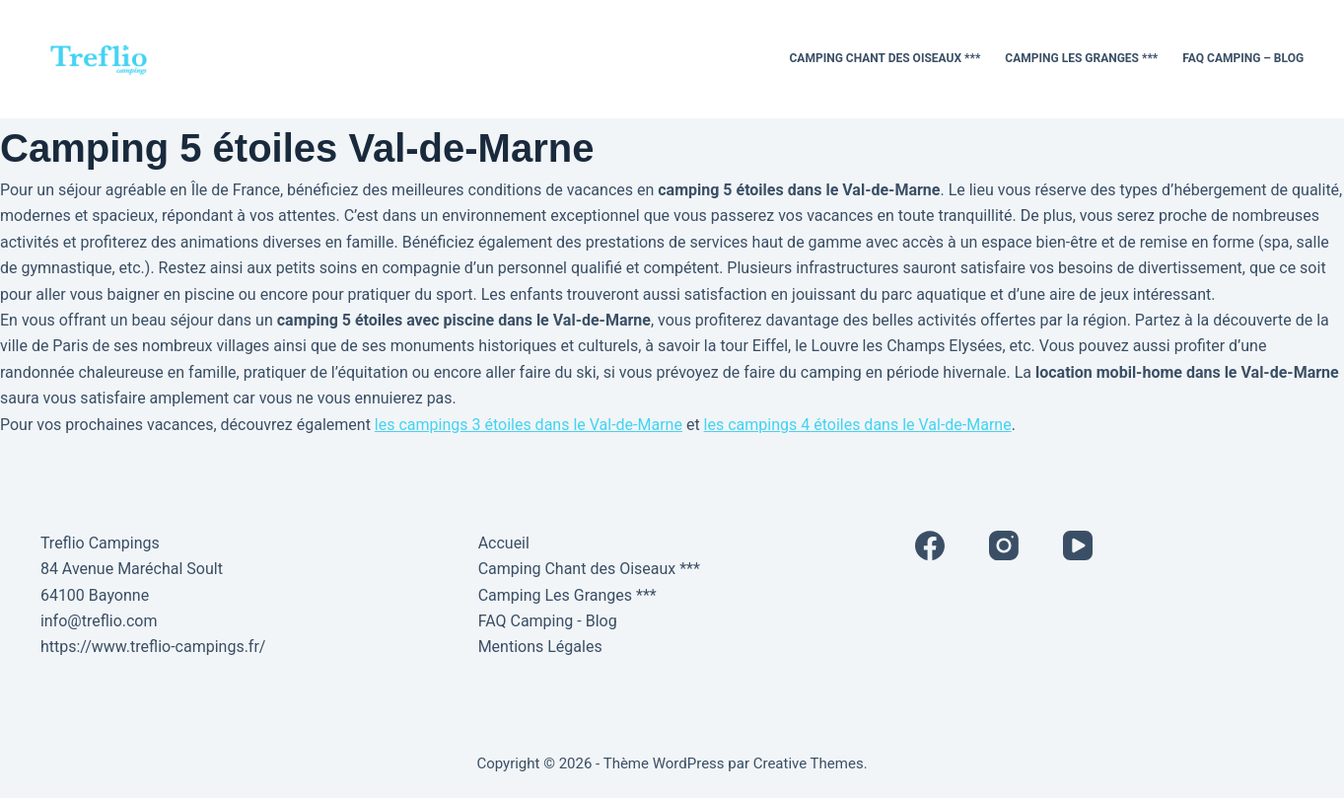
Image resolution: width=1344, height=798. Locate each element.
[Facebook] (930, 545)
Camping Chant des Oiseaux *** (885, 58)
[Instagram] (1004, 545)
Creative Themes (808, 763)
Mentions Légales (540, 646)
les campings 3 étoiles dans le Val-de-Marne (528, 424)
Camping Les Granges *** (1081, 58)
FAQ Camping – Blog (1243, 58)
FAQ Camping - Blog (547, 621)
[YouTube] (1078, 545)
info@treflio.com (99, 621)
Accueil (504, 543)
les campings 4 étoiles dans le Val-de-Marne (858, 424)
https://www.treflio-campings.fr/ (153, 646)
